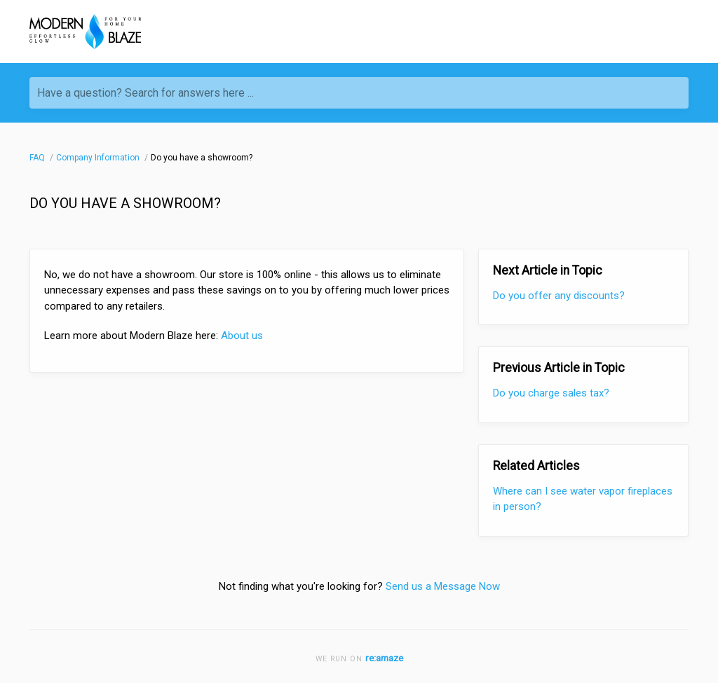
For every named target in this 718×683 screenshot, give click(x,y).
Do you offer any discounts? (559, 295)
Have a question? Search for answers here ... (145, 92)
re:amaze (384, 657)
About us (242, 335)
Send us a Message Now (443, 586)
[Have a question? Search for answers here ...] (359, 93)
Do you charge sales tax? (551, 393)
